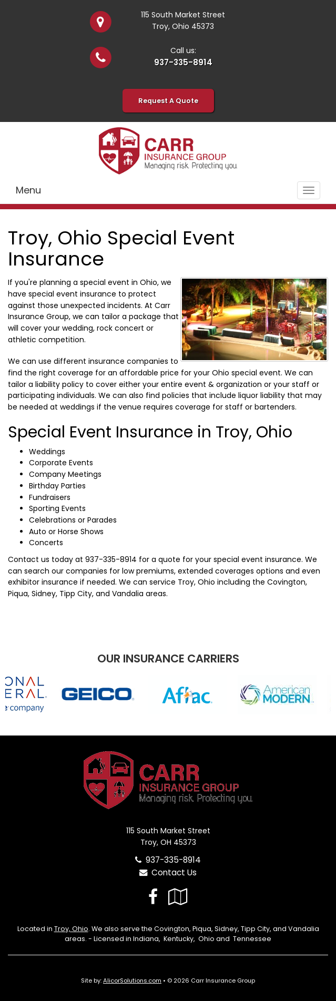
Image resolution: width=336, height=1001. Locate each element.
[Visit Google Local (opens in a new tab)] (178, 896)
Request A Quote (168, 100)
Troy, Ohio (71, 928)
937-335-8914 (183, 62)
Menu (28, 190)
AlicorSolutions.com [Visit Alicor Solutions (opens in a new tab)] (132, 980)
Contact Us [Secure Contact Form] (168, 872)
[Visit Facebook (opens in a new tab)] (153, 896)
